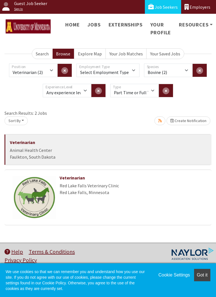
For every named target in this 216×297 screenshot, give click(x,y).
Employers (197, 6)
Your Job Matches (126, 54)
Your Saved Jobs (165, 54)
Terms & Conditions (52, 251)
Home (72, 24)
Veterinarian (22, 142)
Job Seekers (163, 6)
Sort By (14, 120)
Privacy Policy (20, 260)
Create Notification (188, 120)
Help (13, 251)
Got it (202, 275)
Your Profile (160, 28)
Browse (63, 54)
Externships (126, 24)
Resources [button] (193, 24)
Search (42, 54)
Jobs (93, 24)
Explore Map (90, 54)
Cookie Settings (174, 275)
